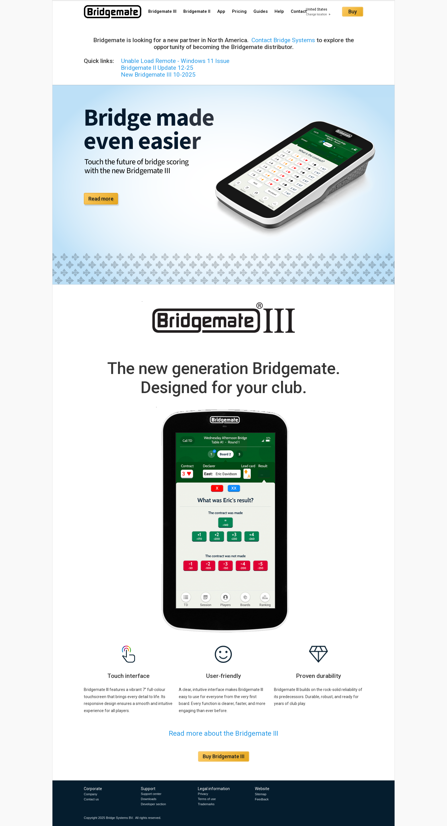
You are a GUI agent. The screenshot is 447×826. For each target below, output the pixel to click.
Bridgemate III (162, 11)
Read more (100, 199)
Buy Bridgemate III (224, 756)
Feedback (262, 799)
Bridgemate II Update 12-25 (157, 67)
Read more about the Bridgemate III (223, 733)
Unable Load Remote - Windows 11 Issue (175, 61)
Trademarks (206, 804)
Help (279, 11)
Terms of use (207, 799)
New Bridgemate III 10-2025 (140, 74)
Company (90, 794)
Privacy (203, 794)
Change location (316, 14)
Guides (260, 11)
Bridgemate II (196, 11)
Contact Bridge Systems (282, 40)
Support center (151, 794)
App (221, 11)
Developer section (153, 804)
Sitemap (260, 794)
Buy (352, 12)
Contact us (91, 799)
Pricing (239, 11)
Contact (299, 11)
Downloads (148, 799)
